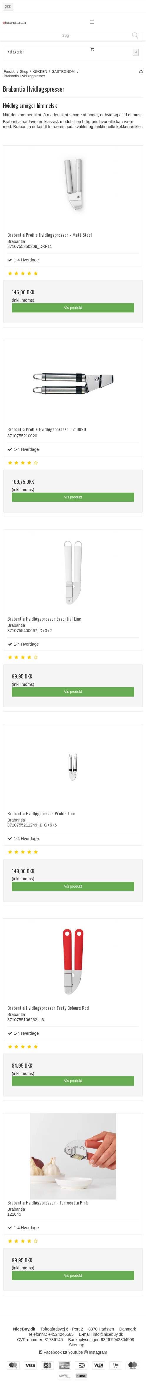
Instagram (95, 1352)
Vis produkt (73, 308)
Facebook (50, 1352)
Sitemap (76, 1345)
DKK (8, 6)
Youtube (73, 1352)
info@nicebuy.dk (108, 1334)
